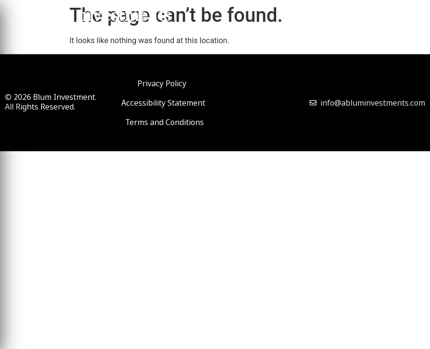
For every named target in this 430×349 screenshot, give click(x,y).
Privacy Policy (161, 83)
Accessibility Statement (163, 102)
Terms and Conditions (164, 122)
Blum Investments (101, 17)
